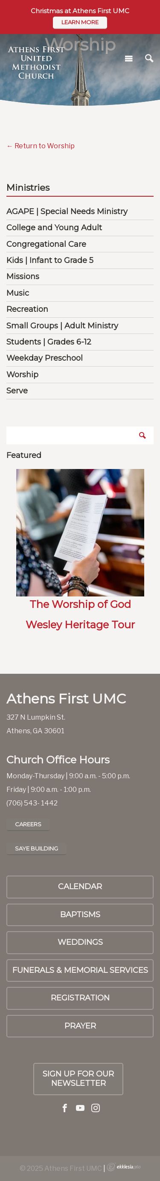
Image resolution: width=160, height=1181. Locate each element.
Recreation (27, 309)
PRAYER (80, 1026)
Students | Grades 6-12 (48, 342)
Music (17, 293)
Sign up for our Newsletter (78, 1078)
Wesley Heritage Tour (80, 625)
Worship (22, 374)
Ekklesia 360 (124, 1167)
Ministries (27, 188)
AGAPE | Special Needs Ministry (67, 211)
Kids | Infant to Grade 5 (49, 260)
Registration (80, 998)
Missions (22, 276)
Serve (17, 391)
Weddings (80, 942)
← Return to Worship (40, 146)
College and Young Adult (54, 227)
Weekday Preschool (44, 358)
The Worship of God (80, 604)
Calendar (80, 886)
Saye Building (36, 848)
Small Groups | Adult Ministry (62, 326)
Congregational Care (46, 244)
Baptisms (80, 914)
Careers (28, 824)
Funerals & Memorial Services (80, 970)
